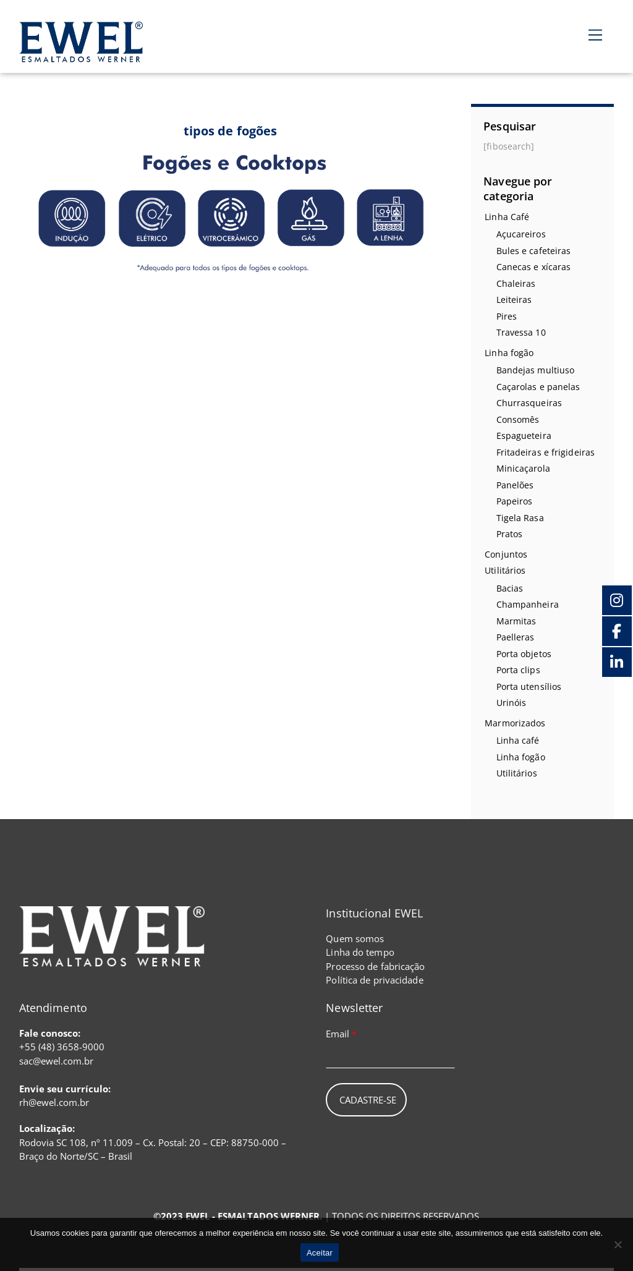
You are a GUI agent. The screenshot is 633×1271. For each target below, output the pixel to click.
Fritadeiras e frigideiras (545, 452)
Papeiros (514, 501)
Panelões (515, 485)
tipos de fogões (231, 130)
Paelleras (515, 637)
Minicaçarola (523, 468)
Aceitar (320, 1252)
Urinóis (511, 702)
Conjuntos (506, 554)
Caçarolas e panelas (538, 387)
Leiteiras (514, 299)
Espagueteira (523, 435)
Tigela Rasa (520, 518)
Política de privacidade (374, 980)
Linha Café (507, 217)
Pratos (509, 534)
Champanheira (527, 604)
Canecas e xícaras (533, 267)
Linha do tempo (360, 952)
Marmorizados (515, 723)
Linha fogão (509, 353)
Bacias (510, 588)
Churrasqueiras (529, 403)
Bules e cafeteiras (533, 251)
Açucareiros (521, 234)
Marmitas (516, 621)
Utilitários (505, 570)
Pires (506, 316)
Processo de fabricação (375, 966)
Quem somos (355, 938)
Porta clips (518, 670)
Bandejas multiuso (535, 370)
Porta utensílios (529, 686)
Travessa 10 (521, 332)
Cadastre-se (367, 1100)
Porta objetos (523, 654)
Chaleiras (516, 283)
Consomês (518, 419)
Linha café (518, 740)
